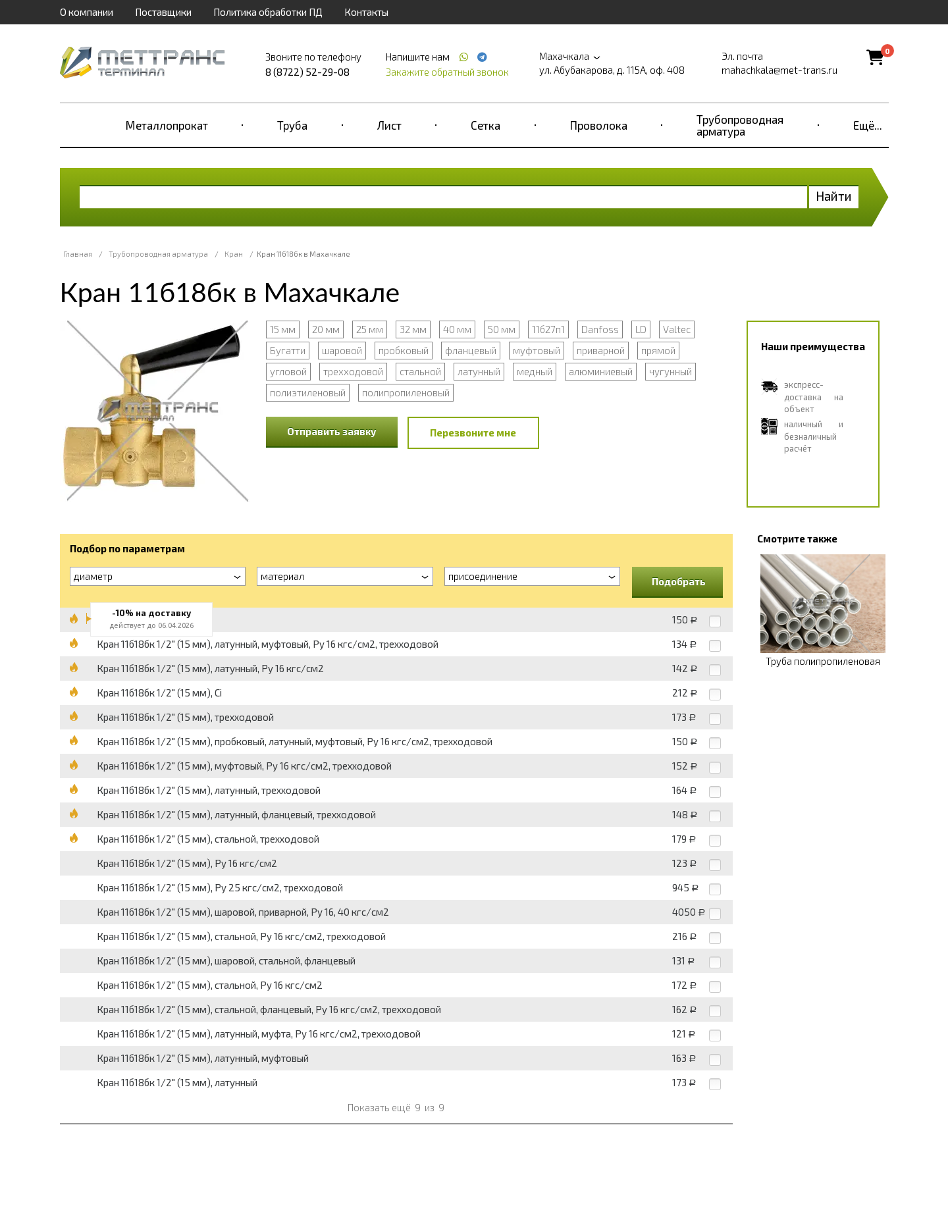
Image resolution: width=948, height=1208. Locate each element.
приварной (601, 350)
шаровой (342, 350)
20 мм (326, 329)
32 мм (413, 329)
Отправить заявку (332, 431)
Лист (389, 125)
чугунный (670, 371)
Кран (233, 253)
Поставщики (163, 12)
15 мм (283, 329)
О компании (86, 12)
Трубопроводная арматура (740, 125)
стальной (420, 371)
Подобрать (679, 581)
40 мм (457, 329)
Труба (292, 125)
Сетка (485, 125)
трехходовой (353, 371)
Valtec (677, 329)
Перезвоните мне (473, 432)
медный (534, 371)
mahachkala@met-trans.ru (779, 70)
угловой (288, 371)
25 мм (369, 329)
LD (640, 329)
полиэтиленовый (308, 392)
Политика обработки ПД (268, 12)
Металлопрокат (167, 125)
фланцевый (470, 350)
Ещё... (867, 125)
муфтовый (536, 350)
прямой (658, 350)
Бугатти (287, 350)
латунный (479, 371)
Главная (77, 253)
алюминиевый (601, 371)
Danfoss (600, 329)
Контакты (366, 12)
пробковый (404, 350)
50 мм (501, 329)
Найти (834, 195)
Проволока (598, 125)
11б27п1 (548, 329)
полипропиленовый (406, 392)
